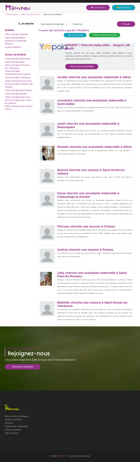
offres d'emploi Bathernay (17, 58)
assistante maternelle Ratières (15, 42)
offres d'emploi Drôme (30, 14)
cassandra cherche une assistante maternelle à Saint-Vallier (91, 102)
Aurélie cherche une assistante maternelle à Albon (94, 77)
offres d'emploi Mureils (16, 93)
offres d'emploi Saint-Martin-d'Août (19, 108)
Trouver (126, 24)
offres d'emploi (12, 14)
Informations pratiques (17, 416)
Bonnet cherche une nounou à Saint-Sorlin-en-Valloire (91, 171)
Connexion (98, 7)
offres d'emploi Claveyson (18, 77)
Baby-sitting (11, 433)
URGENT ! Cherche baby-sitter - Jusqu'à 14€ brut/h (97, 46)
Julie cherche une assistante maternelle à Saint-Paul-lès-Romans (92, 274)
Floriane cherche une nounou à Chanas (86, 226)
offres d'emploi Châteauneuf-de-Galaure (18, 73)
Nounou (9, 422)
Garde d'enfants (13, 419)
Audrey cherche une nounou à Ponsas (85, 249)
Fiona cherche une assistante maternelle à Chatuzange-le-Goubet (88, 195)
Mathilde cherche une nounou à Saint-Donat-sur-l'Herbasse (92, 304)
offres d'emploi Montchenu (18, 90)
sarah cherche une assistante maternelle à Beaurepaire (88, 125)
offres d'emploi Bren (15, 62)
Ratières (9, 30)
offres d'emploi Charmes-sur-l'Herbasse (18, 66)
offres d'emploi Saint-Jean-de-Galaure (18, 102)
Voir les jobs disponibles (82, 66)
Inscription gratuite (22, 366)
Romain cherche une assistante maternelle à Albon (94, 147)
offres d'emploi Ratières (16, 34)
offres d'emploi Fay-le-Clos (18, 80)
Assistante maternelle (16, 426)
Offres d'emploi (13, 429)
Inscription (123, 7)
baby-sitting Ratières (15, 37)
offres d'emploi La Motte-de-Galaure (19, 85)
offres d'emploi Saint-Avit (17, 97)
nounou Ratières (13, 47)
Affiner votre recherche (104, 35)
